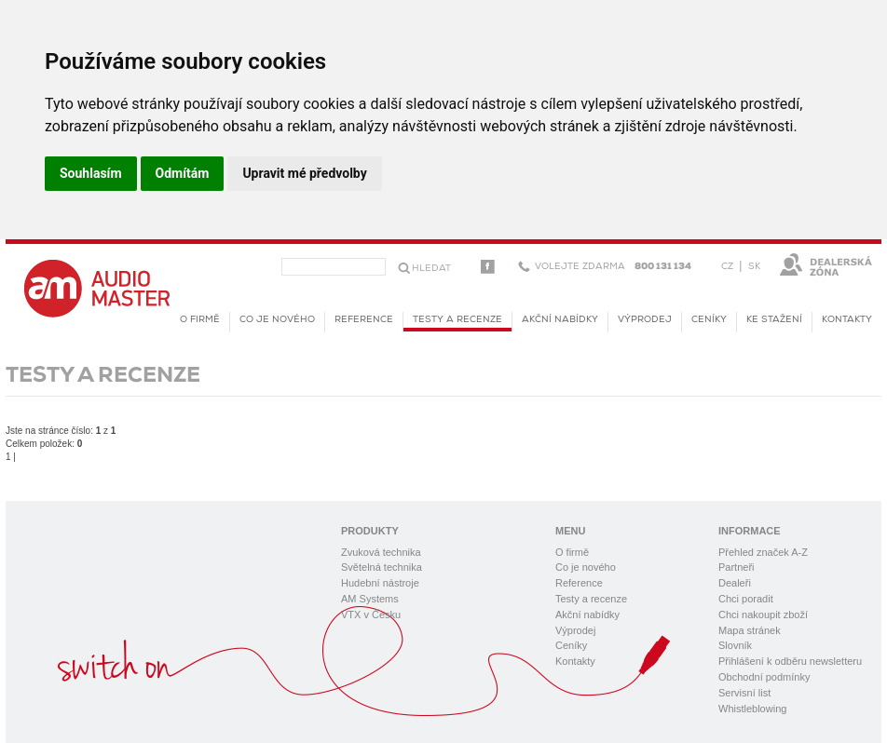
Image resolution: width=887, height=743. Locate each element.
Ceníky (709, 320)
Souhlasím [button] (91, 173)
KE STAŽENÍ (774, 320)
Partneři (736, 567)
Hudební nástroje (380, 582)
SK (754, 267)
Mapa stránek (749, 630)
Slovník (735, 645)
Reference (363, 320)
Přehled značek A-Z (763, 552)
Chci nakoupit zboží (763, 614)
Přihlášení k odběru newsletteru (790, 661)
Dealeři (734, 582)
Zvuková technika (381, 552)
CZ (727, 267)
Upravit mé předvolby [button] (304, 173)
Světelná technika (381, 567)
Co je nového (277, 320)
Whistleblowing (752, 708)
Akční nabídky (560, 320)
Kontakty (847, 320)
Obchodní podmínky (764, 676)
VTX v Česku (371, 614)
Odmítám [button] (183, 173)
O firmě (200, 320)
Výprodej (645, 320)
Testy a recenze (457, 323)
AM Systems (370, 598)
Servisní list (744, 692)
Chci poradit (745, 598)
